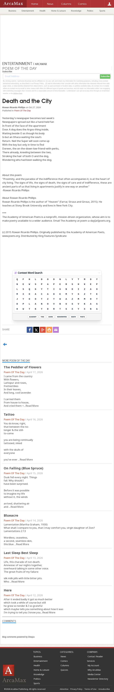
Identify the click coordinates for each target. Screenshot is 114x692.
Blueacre (11, 515)
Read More (32, 405)
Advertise (64, 689)
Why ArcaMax (94, 669)
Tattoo (9, 414)
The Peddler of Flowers (22, 367)
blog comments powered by (18, 637)
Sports (102, 10)
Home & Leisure (58, 10)
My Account (93, 665)
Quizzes (64, 669)
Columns (65, 665)
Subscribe (105, 76)
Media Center (94, 674)
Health (42, 10)
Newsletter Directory (98, 678)
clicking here (17, 93)
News (63, 656)
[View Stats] (99, 273)
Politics (90, 10)
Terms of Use (90, 689)
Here (8, 590)
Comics (64, 661)
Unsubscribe (104, 689)
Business (12, 10)
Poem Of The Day (22, 110)
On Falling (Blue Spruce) (23, 468)
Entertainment (28, 10)
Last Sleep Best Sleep (21, 552)
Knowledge (76, 10)
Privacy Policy (76, 689)
